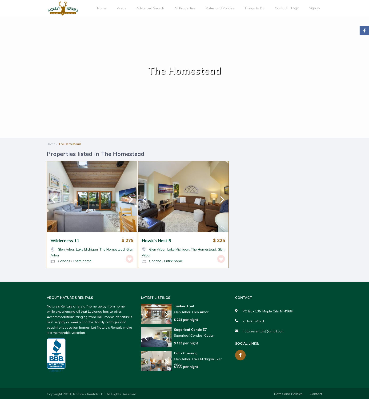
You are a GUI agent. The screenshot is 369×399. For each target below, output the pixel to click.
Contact (281, 8)
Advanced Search (150, 8)
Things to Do (255, 8)
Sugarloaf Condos (188, 335)
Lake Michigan (87, 249)
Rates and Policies (220, 8)
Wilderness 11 (65, 240)
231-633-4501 (253, 321)
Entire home (82, 261)
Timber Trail (184, 306)
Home (102, 8)
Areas (121, 8)
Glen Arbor (66, 249)
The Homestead (112, 249)
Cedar (209, 335)
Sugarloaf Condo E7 (190, 329)
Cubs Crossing (185, 353)
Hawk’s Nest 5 (156, 240)
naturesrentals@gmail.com (264, 331)
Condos (64, 261)
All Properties (184, 8)
